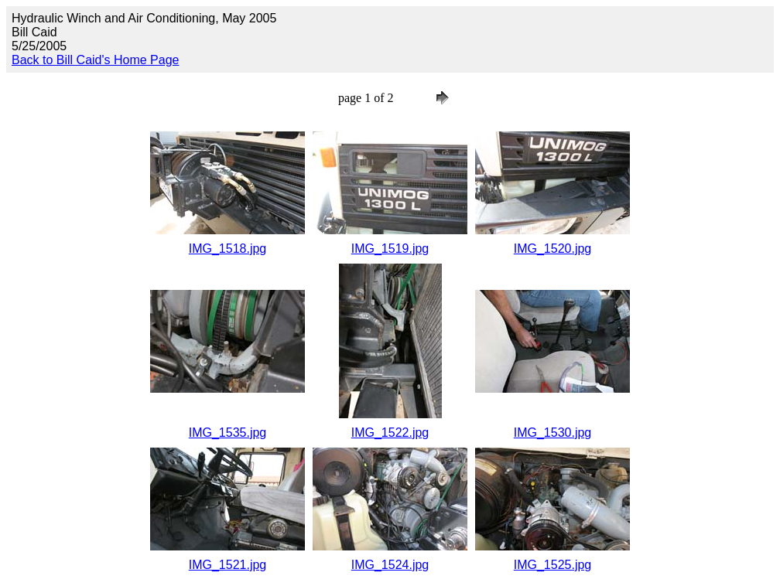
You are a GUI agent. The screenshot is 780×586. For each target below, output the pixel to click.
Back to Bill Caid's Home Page (95, 59)
